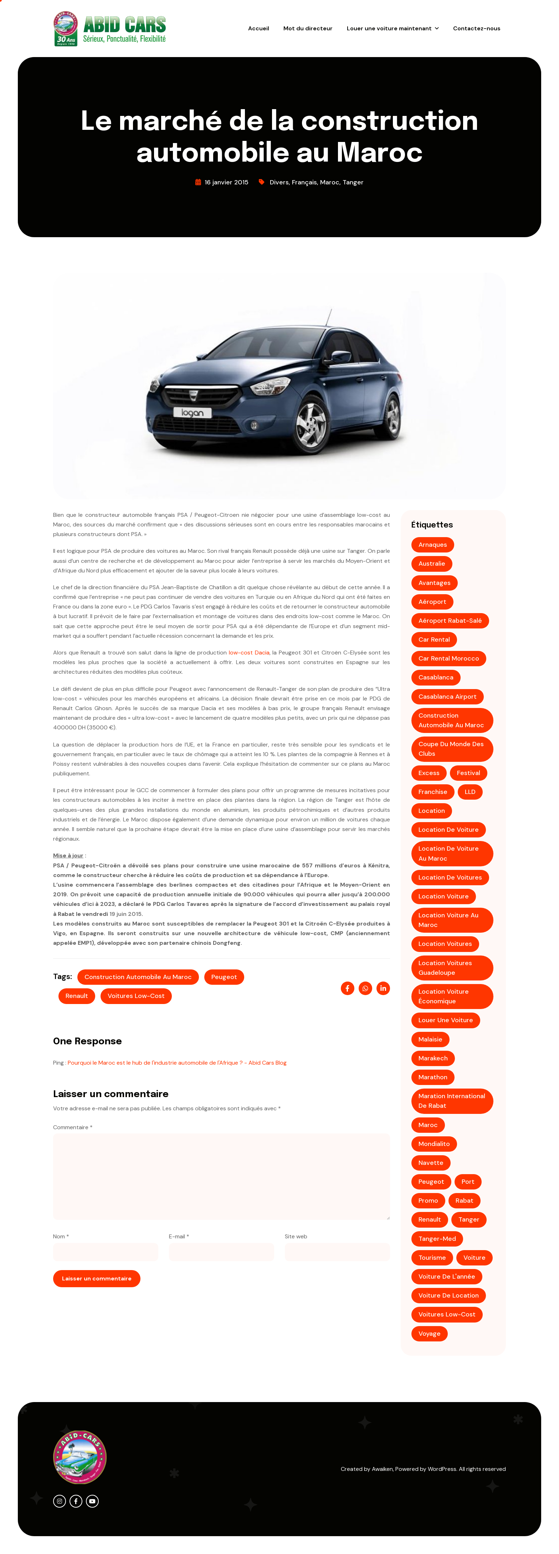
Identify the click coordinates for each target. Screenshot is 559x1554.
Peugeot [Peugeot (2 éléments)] (431, 1181)
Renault (77, 996)
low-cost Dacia (249, 652)
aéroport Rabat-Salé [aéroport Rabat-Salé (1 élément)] (450, 620)
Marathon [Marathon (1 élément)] (433, 1077)
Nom (61, 1236)
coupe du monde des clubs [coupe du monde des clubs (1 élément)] (451, 749)
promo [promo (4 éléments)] (428, 1200)
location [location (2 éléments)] (432, 810)
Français (304, 182)
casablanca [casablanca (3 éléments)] (436, 677)
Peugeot (224, 977)
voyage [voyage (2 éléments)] (430, 1333)
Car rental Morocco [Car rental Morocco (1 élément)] (449, 658)
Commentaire (73, 1127)
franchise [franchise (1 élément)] (433, 792)
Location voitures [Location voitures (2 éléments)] (445, 943)
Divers (279, 182)
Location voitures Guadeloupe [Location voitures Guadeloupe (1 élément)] (445, 968)
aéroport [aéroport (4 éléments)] (432, 601)
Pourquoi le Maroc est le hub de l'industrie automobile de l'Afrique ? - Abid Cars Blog (177, 1062)
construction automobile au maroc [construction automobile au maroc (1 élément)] (451, 720)
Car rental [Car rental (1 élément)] (434, 639)
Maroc (329, 182)
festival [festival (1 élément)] (468, 773)
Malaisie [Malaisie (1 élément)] (430, 1039)
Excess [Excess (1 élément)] (429, 773)
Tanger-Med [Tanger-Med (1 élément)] (437, 1238)
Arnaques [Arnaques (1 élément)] (433, 544)
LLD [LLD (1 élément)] (470, 792)
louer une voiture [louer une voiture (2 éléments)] (446, 1020)
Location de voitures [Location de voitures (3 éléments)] (450, 877)
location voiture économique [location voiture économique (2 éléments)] (444, 996)
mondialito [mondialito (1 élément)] (434, 1144)
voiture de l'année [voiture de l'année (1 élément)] (447, 1276)
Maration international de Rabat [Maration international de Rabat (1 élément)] (452, 1101)
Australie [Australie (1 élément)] (432, 563)
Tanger (353, 182)
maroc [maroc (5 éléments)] (428, 1125)
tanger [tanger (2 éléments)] (468, 1219)
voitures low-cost (136, 996)
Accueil (258, 28)
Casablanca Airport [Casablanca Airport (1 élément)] (448, 696)
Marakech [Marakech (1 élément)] (433, 1058)
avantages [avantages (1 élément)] (435, 583)
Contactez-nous (477, 28)
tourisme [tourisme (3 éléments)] (432, 1257)
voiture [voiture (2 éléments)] (474, 1257)
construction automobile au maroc (138, 977)
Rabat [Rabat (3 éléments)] (464, 1200)
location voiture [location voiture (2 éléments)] (444, 896)
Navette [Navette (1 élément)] (431, 1162)
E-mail (179, 1236)
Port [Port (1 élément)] (468, 1181)
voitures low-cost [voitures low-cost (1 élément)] (447, 1314)
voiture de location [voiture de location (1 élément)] (449, 1295)
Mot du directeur (308, 28)
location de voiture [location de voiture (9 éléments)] (449, 829)
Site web (296, 1236)
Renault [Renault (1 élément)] (430, 1219)
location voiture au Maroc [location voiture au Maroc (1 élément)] (448, 920)
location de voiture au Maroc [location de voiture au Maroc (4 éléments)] (449, 853)
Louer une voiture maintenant (389, 28)
